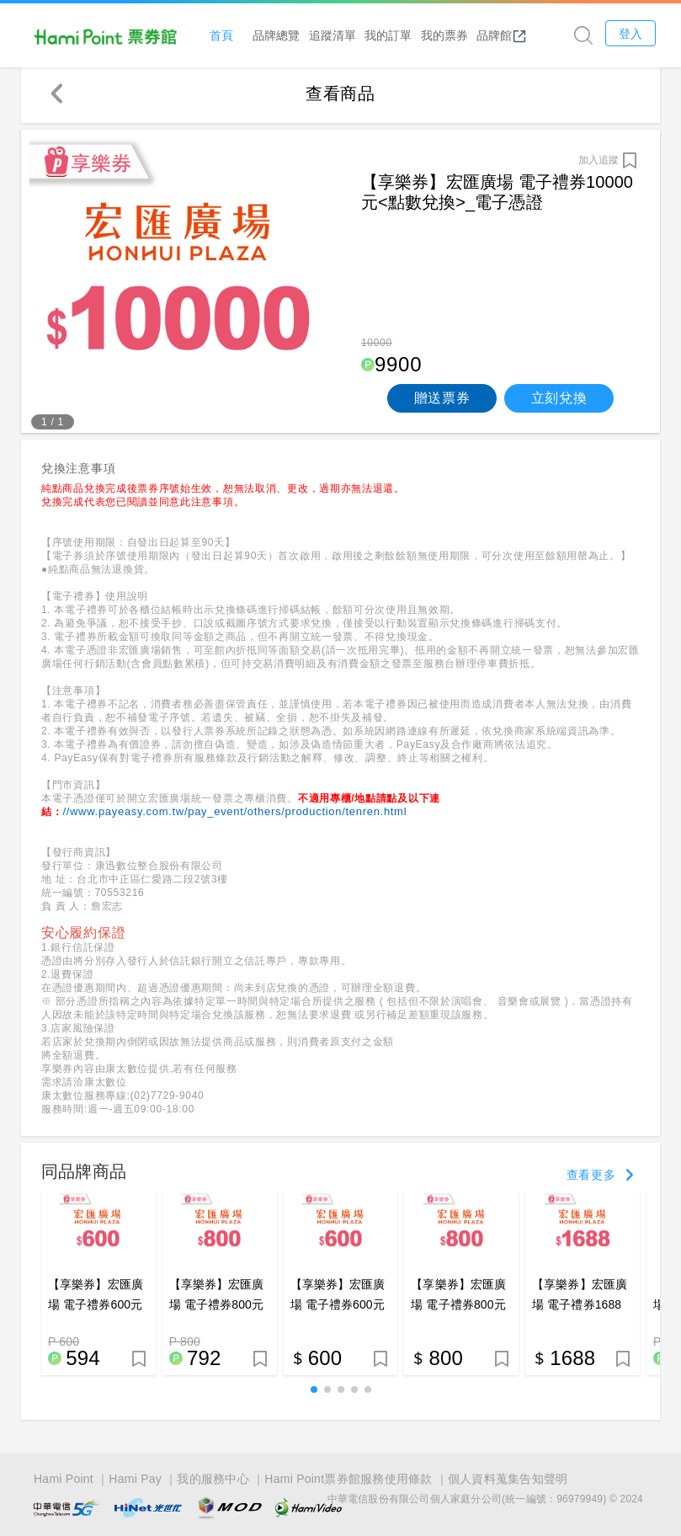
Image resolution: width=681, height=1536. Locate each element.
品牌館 (506, 35)
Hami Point (63, 1478)
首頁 (226, 35)
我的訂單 (393, 35)
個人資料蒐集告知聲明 (508, 1478)
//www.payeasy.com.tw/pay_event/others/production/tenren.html (234, 815)
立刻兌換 (559, 402)
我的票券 (448, 35)
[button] (314, 1393)
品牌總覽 (281, 35)
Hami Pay (135, 1478)
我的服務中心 (213, 1478)
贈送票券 (442, 402)
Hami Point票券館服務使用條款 (348, 1478)
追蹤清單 (336, 35)
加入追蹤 (598, 164)
